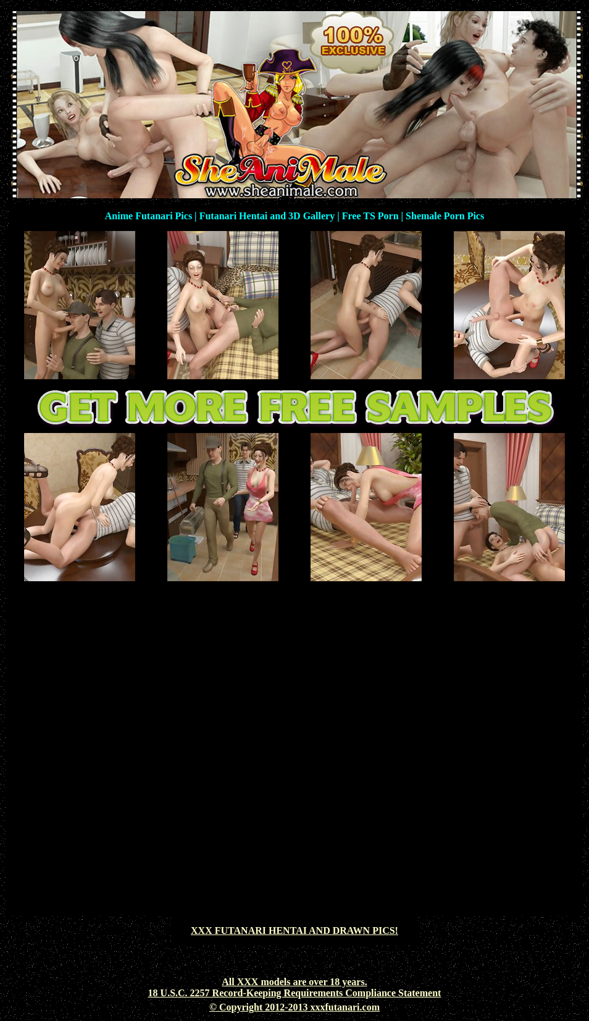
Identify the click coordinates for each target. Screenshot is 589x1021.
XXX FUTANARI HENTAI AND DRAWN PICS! (294, 930)
